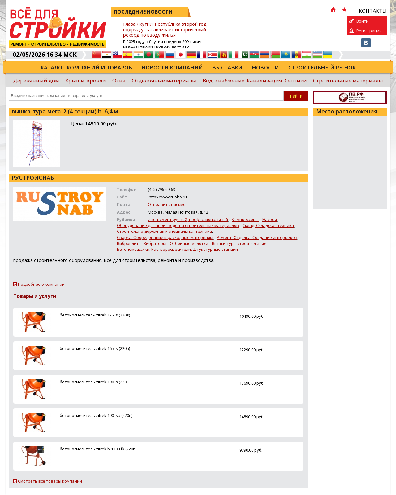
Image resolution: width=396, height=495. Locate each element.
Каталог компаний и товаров (86, 67)
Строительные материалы (348, 80)
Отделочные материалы (164, 80)
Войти (362, 21)
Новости (265, 67)
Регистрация (368, 30)
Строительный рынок (322, 67)
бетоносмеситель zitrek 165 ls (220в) (95, 348)
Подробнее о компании (41, 284)
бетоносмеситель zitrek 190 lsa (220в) (96, 415)
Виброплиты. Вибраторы (141, 243)
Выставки (227, 67)
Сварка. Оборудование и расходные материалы (165, 237)
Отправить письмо (167, 204)
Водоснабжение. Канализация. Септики (255, 80)
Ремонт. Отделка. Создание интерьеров (257, 237)
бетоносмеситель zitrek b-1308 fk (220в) (98, 449)
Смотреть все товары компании (50, 481)
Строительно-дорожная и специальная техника (164, 231)
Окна (119, 80)
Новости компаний (172, 67)
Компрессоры (245, 219)
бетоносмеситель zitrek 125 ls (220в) (95, 315)
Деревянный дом (36, 80)
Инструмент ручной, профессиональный (188, 219)
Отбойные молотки (189, 243)
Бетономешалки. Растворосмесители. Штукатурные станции (177, 249)
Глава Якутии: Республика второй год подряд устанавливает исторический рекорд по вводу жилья (165, 29)
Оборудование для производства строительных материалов (178, 225)
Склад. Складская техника (268, 225)
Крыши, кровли (85, 80)
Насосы (269, 219)
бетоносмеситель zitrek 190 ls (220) (93, 382)
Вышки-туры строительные (239, 243)
